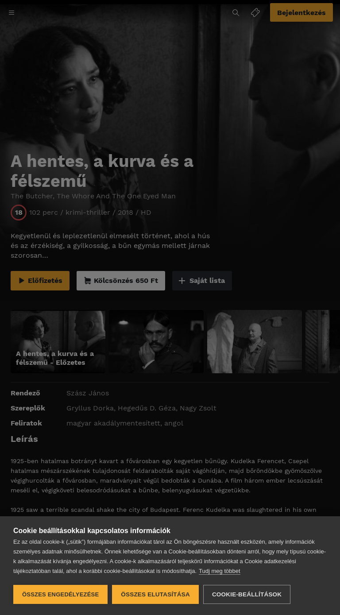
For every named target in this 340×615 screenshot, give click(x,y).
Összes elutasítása (155, 594)
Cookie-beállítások (247, 594)
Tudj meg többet (219, 571)
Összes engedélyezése (60, 594)
